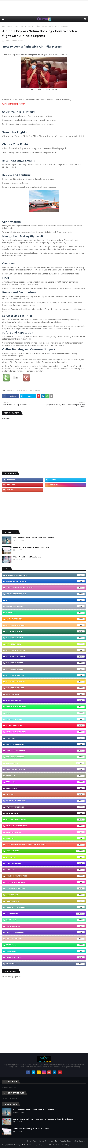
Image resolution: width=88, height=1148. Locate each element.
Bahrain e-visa (45, 613)
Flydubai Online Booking (45, 732)
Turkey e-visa (45, 945)
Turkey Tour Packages (45, 932)
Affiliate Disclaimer (80, 1141)
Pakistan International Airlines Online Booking (45, 845)
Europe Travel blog (45, 725)
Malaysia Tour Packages (45, 801)
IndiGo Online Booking (45, 769)
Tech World (7, 41)
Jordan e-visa (45, 788)
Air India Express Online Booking (17, 390)
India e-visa (45, 776)
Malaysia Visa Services (45, 807)
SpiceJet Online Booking (45, 882)
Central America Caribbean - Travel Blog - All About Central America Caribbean (43, 1119)
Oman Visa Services (45, 832)
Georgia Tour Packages (45, 751)
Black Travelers (45, 694)
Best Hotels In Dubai (45, 638)
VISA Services (45, 951)
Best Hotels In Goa (45, 644)
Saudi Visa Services (45, 863)
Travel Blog (45, 920)
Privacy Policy (53, 1141)
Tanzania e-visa (45, 901)
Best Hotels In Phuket (45, 688)
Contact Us (42, 1141)
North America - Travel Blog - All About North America (33, 538)
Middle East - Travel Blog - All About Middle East (31, 547)
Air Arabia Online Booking (45, 575)
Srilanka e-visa (45, 895)
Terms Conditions (65, 1141)
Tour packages (45, 914)
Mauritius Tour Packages (45, 826)
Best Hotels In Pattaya (45, 682)
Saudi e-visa (45, 870)
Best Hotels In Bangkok (45, 625)
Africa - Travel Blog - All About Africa (27, 557)
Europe (45, 713)
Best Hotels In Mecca (45, 663)
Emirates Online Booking (45, 707)
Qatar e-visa (45, 857)
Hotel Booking (45, 763)
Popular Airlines (12, 26)
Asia (45, 600)
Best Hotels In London (45, 656)
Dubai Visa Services (45, 700)
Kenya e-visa (45, 794)
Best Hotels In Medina (45, 669)
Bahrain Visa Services (45, 606)
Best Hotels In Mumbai (45, 675)
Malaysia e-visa (45, 813)
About (35, 1141)
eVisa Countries (45, 964)
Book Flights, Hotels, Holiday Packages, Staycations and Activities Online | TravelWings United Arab (46, 1145)
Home (4, 26)
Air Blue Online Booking (45, 581)
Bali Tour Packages (45, 619)
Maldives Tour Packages (45, 819)
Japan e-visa (45, 782)
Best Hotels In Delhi (45, 631)
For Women (45, 738)
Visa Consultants (45, 957)
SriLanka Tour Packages (45, 888)
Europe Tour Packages (45, 719)
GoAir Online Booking (45, 757)
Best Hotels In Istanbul (45, 650)
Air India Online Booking (45, 594)
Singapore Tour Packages (45, 876)
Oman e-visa (45, 838)
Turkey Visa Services (45, 939)
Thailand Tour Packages (45, 907)
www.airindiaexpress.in (13, 103)
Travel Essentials (45, 926)
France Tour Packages (45, 744)
